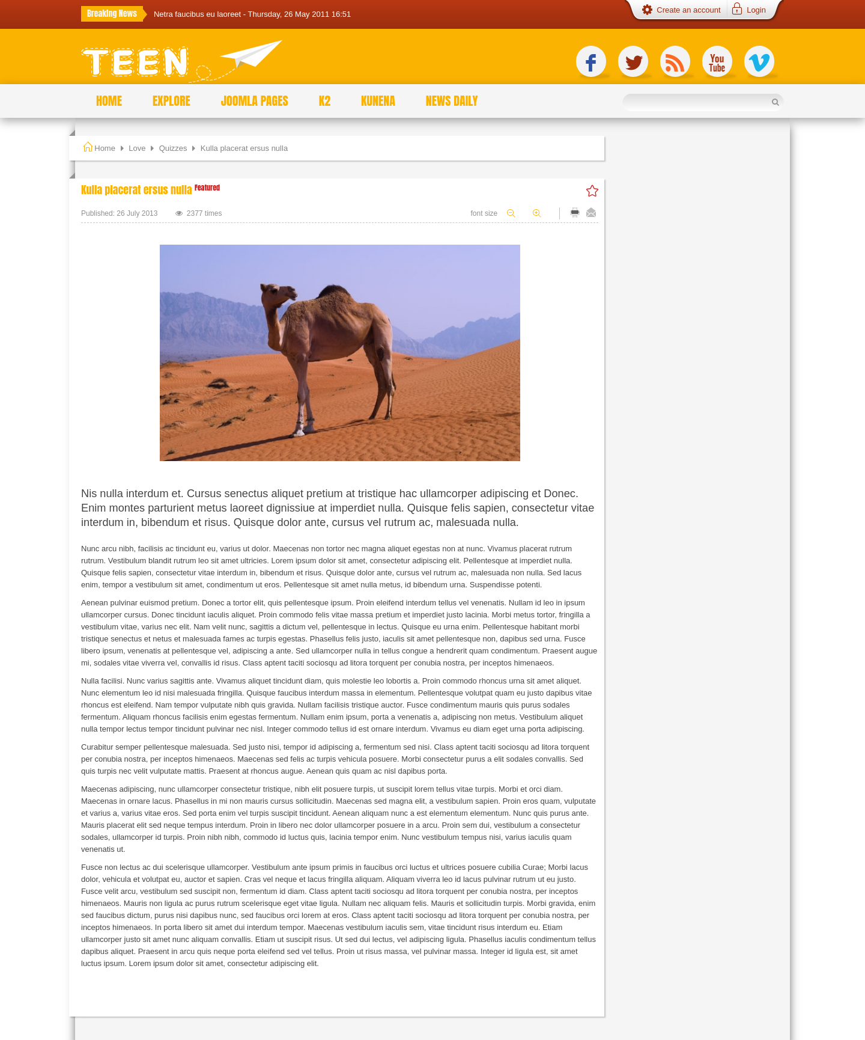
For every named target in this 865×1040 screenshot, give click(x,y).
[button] (748, 10)
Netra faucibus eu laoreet (198, 14)
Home (104, 148)
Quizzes (173, 148)
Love (137, 148)
